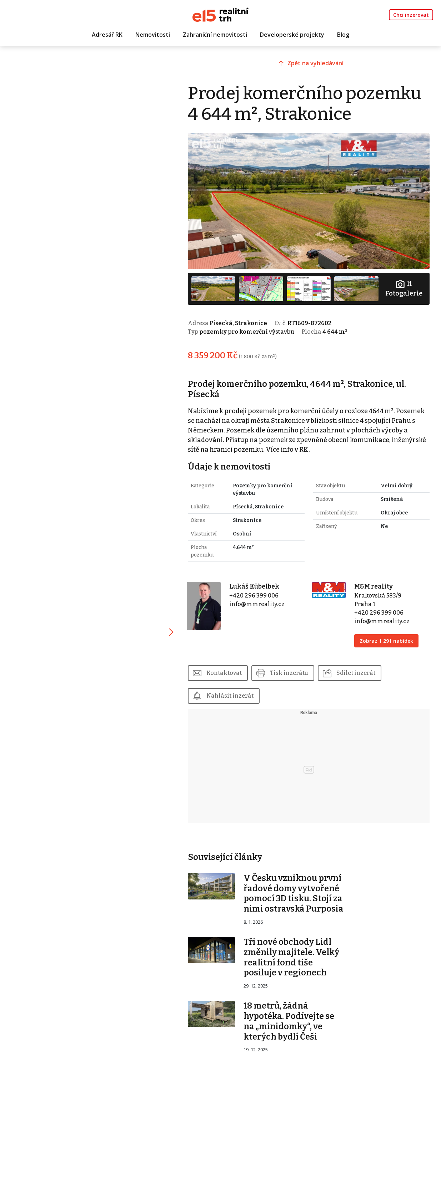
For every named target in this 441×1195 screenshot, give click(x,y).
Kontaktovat (224, 673)
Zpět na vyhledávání (315, 63)
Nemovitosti (152, 35)
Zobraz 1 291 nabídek (386, 640)
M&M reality (373, 586)
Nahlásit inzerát (230, 695)
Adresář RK (107, 35)
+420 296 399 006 (254, 595)
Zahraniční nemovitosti (215, 35)
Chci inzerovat (411, 14)
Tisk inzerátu (289, 673)
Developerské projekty (292, 35)
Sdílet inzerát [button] (355, 673)
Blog (343, 35)
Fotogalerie (403, 288)
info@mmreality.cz (257, 604)
